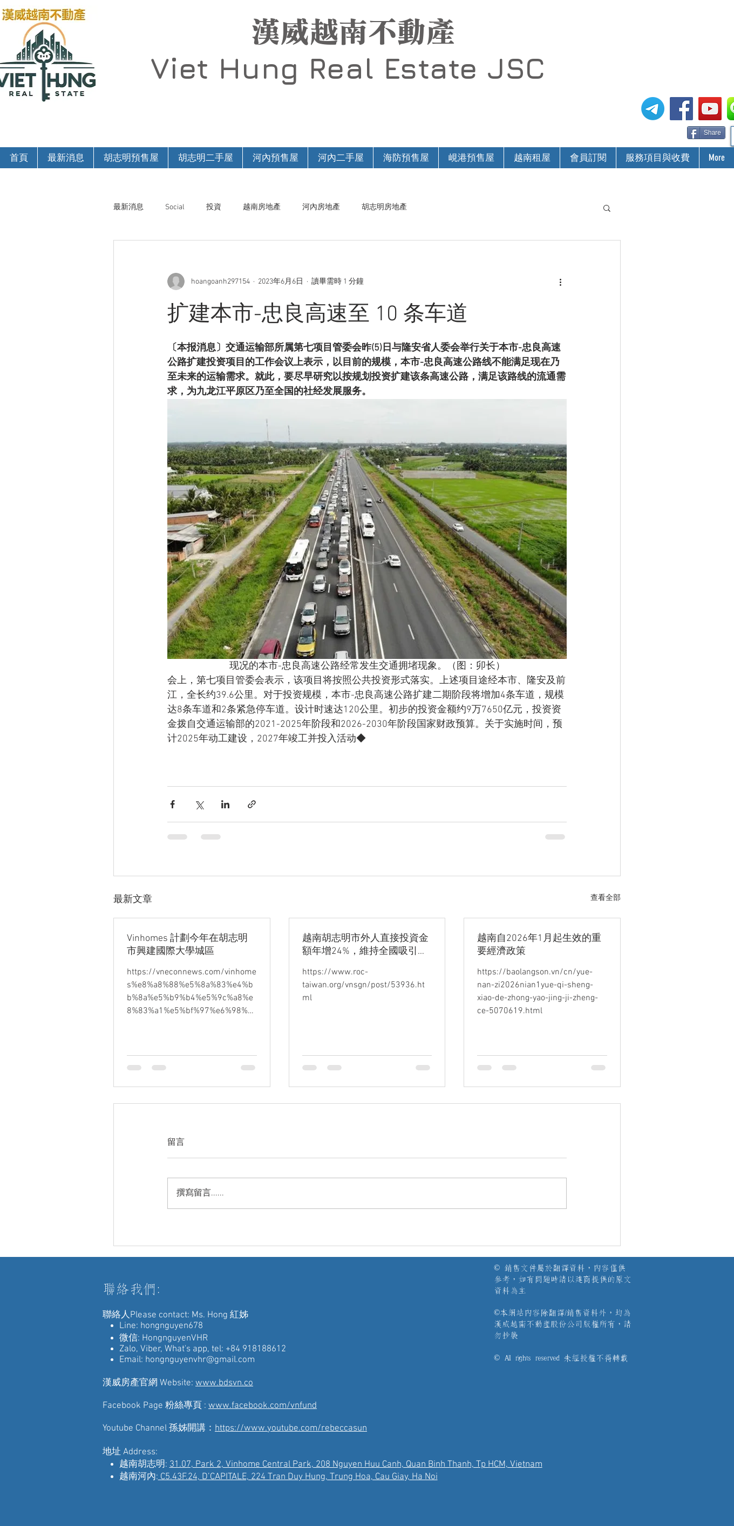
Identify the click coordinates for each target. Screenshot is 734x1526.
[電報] (652, 108)
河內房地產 (321, 207)
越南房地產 (262, 207)
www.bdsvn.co (224, 1383)
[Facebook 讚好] (666, 131)
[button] (607, 207)
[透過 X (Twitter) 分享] (199, 804)
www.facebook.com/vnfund (262, 1405)
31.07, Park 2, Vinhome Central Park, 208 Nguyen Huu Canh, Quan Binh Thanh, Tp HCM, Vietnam (355, 1464)
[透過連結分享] (252, 804)
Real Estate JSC (426, 68)
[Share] (706, 132)
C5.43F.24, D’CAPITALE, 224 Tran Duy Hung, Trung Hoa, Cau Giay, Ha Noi (298, 1477)
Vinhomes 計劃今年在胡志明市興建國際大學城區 (187, 945)
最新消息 (128, 207)
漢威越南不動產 (353, 31)
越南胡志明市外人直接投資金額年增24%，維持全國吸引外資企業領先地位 (365, 945)
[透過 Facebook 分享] (172, 804)
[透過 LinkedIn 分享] (225, 804)
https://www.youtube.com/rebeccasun (291, 1428)
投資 (213, 207)
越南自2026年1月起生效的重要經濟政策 (539, 945)
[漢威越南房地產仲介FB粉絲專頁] (681, 108)
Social (175, 207)
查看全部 (605, 898)
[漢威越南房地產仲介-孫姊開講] (710, 108)
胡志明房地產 (384, 207)
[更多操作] (560, 281)
